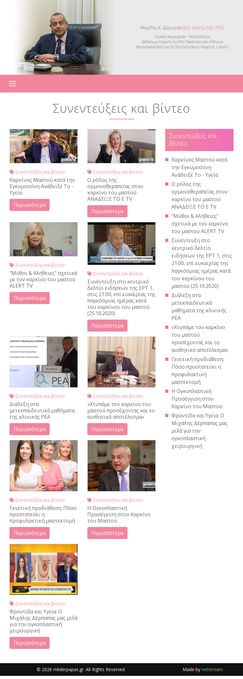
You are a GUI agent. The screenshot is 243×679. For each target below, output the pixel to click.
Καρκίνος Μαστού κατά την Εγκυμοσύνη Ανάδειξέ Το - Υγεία (42, 186)
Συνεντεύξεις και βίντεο (37, 172)
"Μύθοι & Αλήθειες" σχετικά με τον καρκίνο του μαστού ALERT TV (43, 279)
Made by (203, 669)
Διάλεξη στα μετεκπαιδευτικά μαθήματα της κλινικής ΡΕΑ (42, 410)
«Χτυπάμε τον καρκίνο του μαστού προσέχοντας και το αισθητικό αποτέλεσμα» (121, 410)
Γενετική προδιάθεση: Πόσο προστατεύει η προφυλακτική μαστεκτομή (43, 514)
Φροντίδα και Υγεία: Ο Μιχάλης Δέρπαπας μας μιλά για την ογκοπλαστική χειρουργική (43, 621)
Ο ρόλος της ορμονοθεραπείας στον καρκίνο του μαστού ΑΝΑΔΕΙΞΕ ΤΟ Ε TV (115, 189)
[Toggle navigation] (12, 83)
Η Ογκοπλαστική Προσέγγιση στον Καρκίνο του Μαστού (119, 514)
